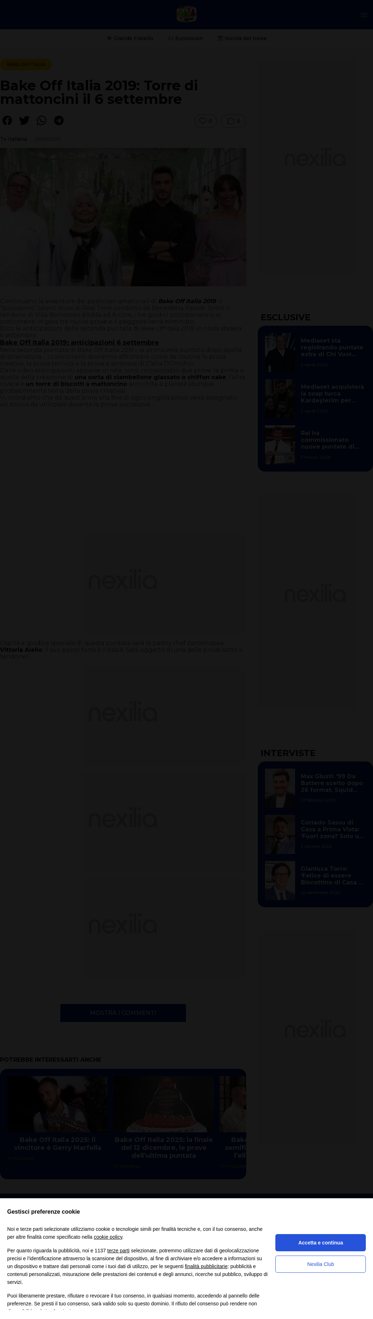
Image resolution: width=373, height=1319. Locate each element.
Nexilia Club (320, 1264)
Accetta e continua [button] (320, 1243)
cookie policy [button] (108, 1237)
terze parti (118, 1250)
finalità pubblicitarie (206, 1266)
